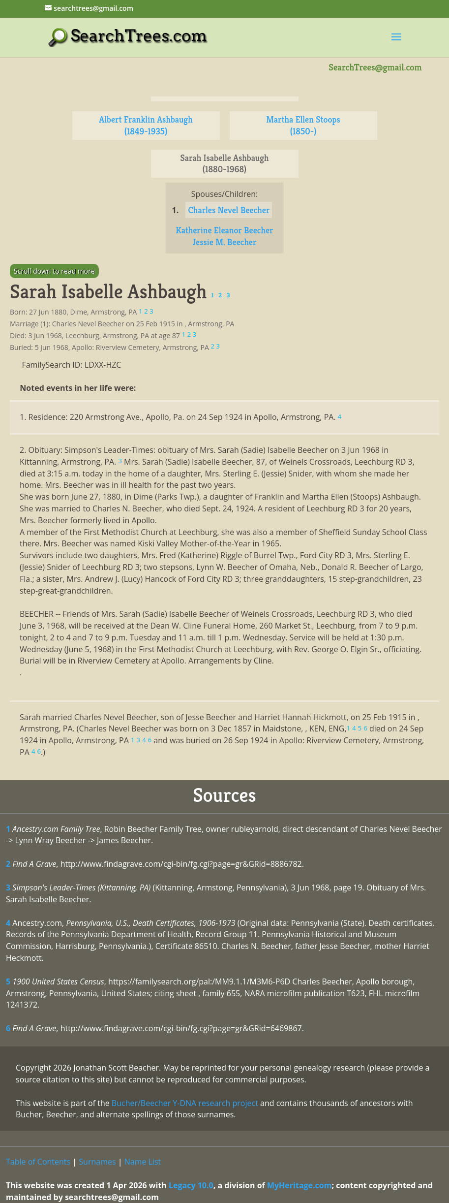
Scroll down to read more (54, 271)
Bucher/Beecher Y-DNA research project (185, 1103)
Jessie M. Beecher (225, 242)
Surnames (97, 1161)
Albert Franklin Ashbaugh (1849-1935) (145, 125)
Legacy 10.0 (191, 1185)
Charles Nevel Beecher (228, 210)
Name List (142, 1161)
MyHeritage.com (299, 1185)
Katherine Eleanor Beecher (224, 230)
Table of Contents (38, 1161)
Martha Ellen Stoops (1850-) (303, 125)
